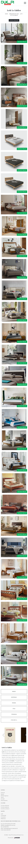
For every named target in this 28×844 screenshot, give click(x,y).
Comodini (3, 817)
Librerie (3, 792)
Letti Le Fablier (14, 15)
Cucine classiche (5, 805)
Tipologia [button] (14, 714)
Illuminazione (4, 800)
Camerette (3, 815)
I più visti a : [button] (14, 720)
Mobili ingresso (4, 795)
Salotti (2, 794)
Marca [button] (14, 691)
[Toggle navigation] (25, 3)
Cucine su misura (5, 808)
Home (6, 13)
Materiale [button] (14, 697)
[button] (24, 735)
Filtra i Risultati (14, 20)
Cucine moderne (5, 807)
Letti (21, 13)
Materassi (3, 818)
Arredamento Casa (14, 13)
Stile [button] (14, 708)
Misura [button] (14, 702)
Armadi (3, 798)
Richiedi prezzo (22, 41)
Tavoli (2, 797)
